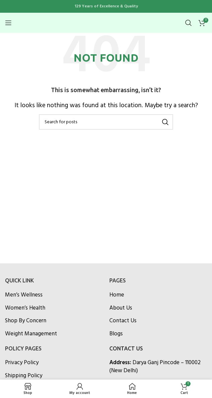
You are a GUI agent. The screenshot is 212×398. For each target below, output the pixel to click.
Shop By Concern (25, 320)
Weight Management (31, 333)
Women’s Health (25, 308)
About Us (120, 308)
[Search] (188, 22)
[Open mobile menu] (8, 22)
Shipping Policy (23, 375)
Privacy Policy (22, 362)
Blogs (116, 333)
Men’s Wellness (24, 295)
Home (116, 295)
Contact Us (123, 320)
